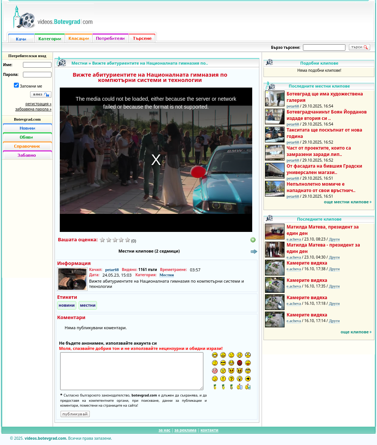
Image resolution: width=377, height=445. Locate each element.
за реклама (185, 430)
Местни (79, 63)
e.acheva (294, 239)
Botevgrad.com (27, 119)
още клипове (355, 332)
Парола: (10, 74)
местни (88, 305)
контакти (209, 430)
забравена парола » (33, 109)
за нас (164, 430)
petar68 (112, 269)
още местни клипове (346, 201)
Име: (7, 64)
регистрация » (38, 103)
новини (67, 305)
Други (334, 239)
